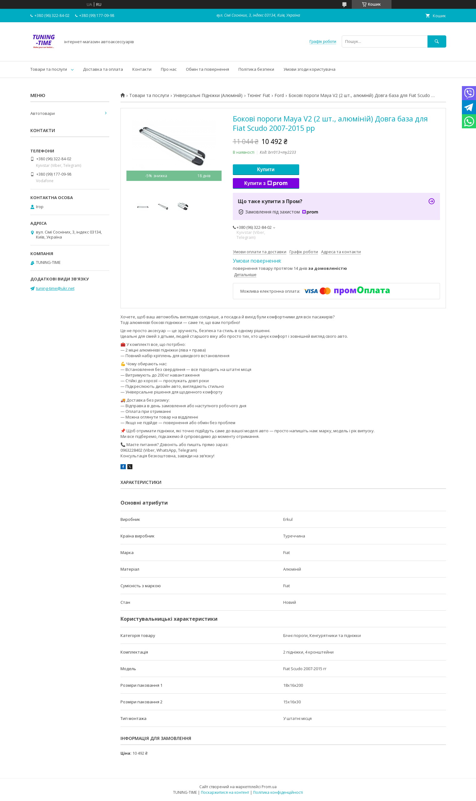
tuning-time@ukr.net (55, 288)
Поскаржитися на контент (225, 792)
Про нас (169, 69)
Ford (279, 95)
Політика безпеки (256, 69)
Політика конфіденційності (278, 792)
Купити (266, 169)
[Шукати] (436, 41)
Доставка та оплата (103, 69)
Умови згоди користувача (309, 69)
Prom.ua (269, 786)
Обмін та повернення (207, 69)
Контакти (141, 69)
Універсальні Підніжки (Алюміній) (208, 95)
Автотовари (42, 113)
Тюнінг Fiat (258, 95)
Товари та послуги (48, 69)
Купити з (265, 183)
